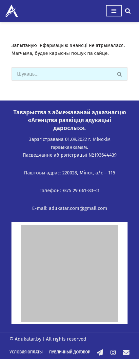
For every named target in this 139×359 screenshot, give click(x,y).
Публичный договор (69, 352)
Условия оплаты (26, 352)
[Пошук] (128, 11)
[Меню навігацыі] (114, 10)
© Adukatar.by (25, 339)
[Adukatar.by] (11, 11)
